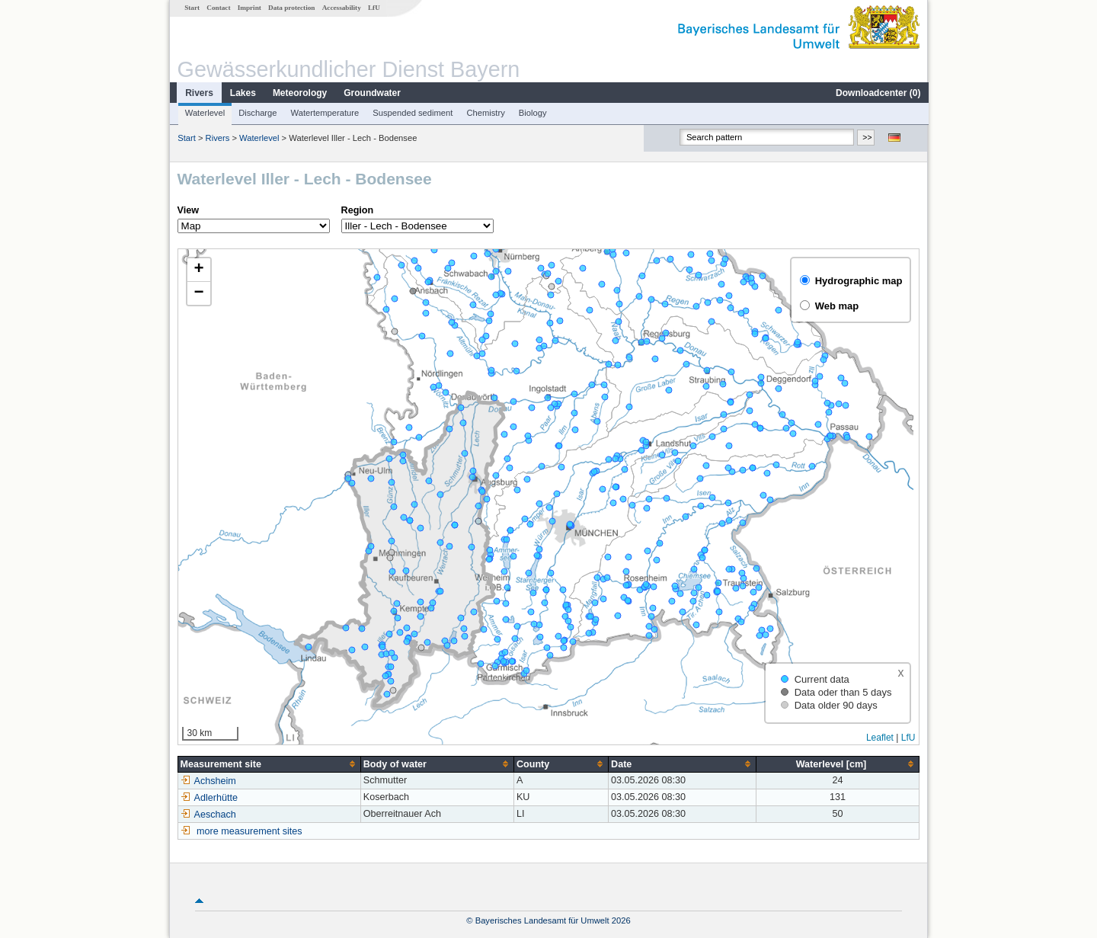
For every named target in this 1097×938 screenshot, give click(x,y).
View (187, 210)
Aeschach (207, 814)
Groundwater (371, 93)
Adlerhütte (208, 797)
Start (191, 7)
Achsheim (207, 781)
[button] (198, 270)
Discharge (257, 112)
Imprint (249, 7)
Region (357, 210)
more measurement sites (249, 831)
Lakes (242, 93)
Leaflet (880, 737)
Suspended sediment (412, 112)
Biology (532, 112)
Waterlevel (204, 112)
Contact (217, 7)
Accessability (340, 7)
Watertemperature (324, 112)
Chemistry (484, 112)
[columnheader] (268, 764)
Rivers (198, 93)
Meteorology (299, 93)
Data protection (290, 7)
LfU (373, 7)
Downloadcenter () (877, 93)
